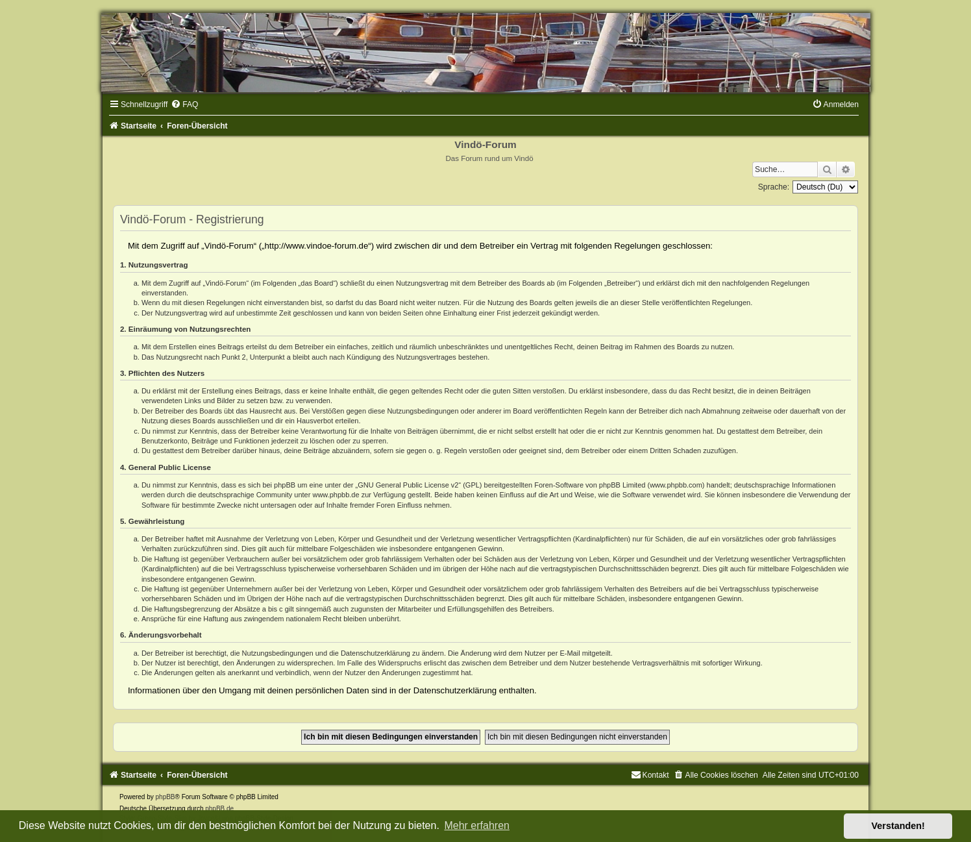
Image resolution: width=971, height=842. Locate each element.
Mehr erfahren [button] (477, 825)
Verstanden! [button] (898, 826)
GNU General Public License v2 (408, 485)
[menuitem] (184, 104)
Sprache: (773, 187)
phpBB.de (219, 808)
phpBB (165, 796)
